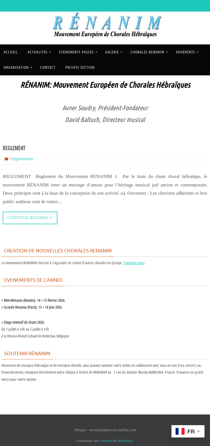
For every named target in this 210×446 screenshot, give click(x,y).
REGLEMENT (14, 148)
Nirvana (107, 441)
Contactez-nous (134, 262)
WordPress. (125, 441)
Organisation (22, 158)
